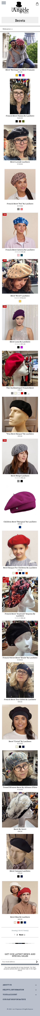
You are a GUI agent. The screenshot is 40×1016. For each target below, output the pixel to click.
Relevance (8, 29)
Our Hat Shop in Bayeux (14, 999)
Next (22, 944)
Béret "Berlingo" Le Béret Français (20, 70)
